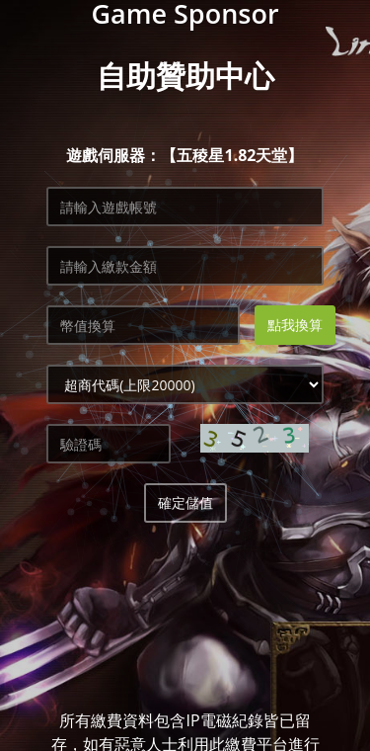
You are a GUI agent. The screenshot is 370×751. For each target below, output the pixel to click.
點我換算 (295, 324)
